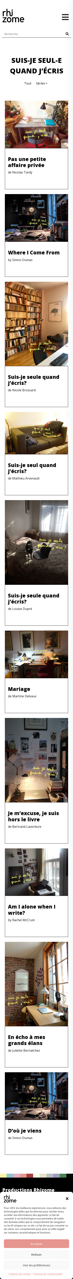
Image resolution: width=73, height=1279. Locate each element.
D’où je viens (24, 1130)
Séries (40, 83)
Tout (27, 83)
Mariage (19, 688)
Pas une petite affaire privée (27, 162)
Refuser (36, 1254)
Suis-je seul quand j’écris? (32, 468)
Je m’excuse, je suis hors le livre (33, 816)
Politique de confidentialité (47, 1273)
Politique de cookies (20, 1273)
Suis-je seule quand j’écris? (33, 379)
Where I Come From (34, 252)
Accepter (37, 1244)
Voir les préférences (36, 1265)
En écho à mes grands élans (26, 1040)
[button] (67, 1199)
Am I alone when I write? (31, 909)
